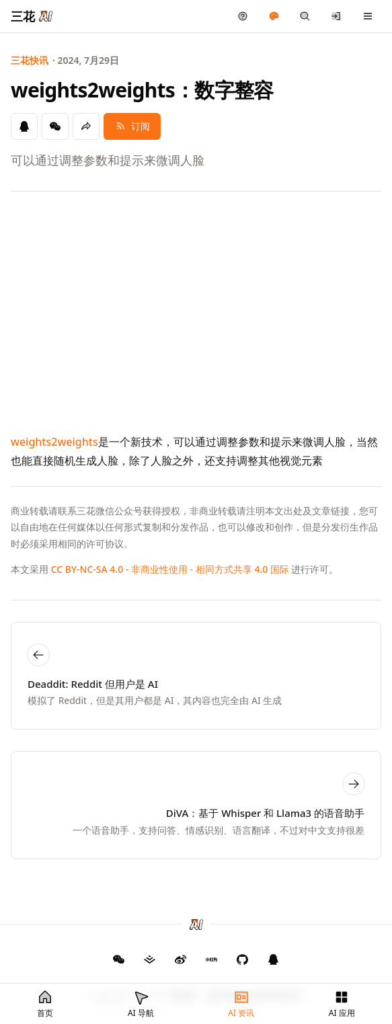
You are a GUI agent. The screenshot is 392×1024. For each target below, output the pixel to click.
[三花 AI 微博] (180, 959)
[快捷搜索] (305, 16)
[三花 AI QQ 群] (273, 959)
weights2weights (54, 441)
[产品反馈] (243, 16)
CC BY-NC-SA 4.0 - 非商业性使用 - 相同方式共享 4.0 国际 (170, 569)
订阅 (132, 126)
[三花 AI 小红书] (211, 959)
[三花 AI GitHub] (242, 959)
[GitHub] (119, 959)
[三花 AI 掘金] (149, 959)
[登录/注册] (336, 16)
